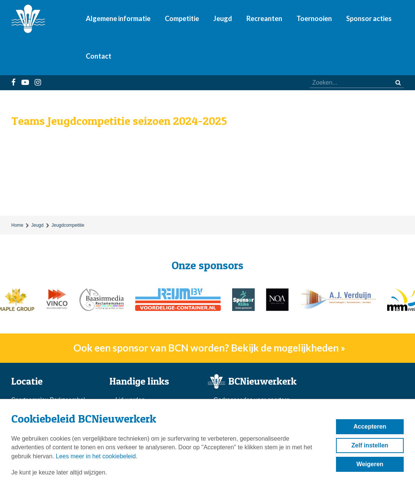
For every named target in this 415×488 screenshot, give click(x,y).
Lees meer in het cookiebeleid (96, 456)
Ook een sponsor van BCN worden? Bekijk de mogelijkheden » (209, 348)
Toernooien (314, 18)
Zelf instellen (369, 445)
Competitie (182, 18)
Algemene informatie (118, 18)
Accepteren (369, 426)
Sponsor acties (369, 18)
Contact (98, 56)
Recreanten (264, 18)
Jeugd (222, 18)
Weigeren (369, 464)
